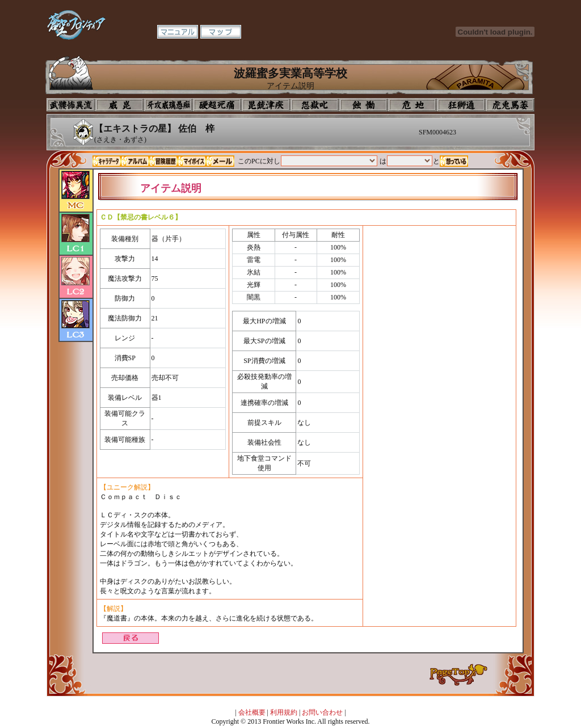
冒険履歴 (163, 161)
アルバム (135, 161)
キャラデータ (106, 161)
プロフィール (71, 105)
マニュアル (177, 32)
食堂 (363, 105)
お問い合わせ (322, 712)
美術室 (266, 105)
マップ (220, 32)
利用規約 (283, 712)
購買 (510, 105)
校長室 (217, 105)
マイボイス (192, 161)
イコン (119, 105)
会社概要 (252, 712)
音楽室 (314, 105)
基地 (412, 105)
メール (220, 161)
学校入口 (168, 105)
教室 (461, 105)
